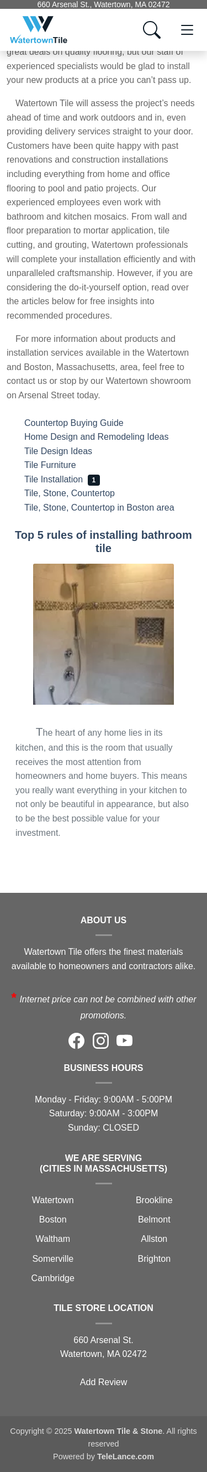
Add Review (103, 1382)
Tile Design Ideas (68, 451)
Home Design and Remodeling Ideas (104, 436)
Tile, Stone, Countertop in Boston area (107, 507)
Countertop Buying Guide (82, 423)
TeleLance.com (125, 1456)
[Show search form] (152, 30)
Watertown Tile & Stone (118, 1431)
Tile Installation (62, 479)
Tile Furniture (58, 465)
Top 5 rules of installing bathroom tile (103, 541)
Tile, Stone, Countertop (78, 493)
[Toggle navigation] (187, 30)
